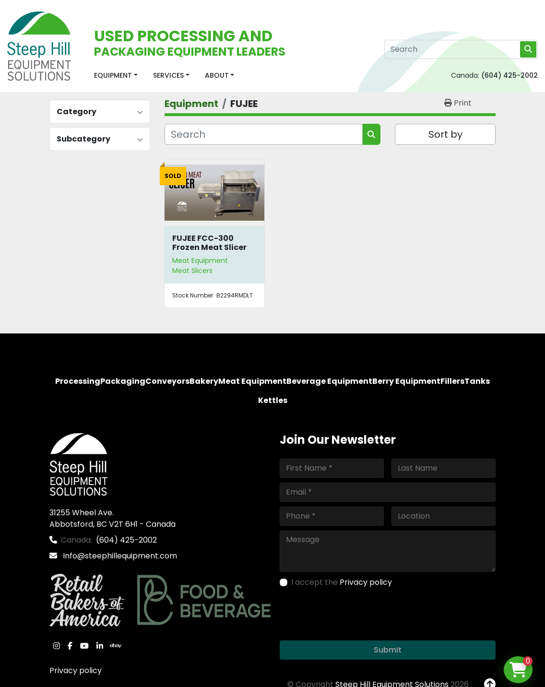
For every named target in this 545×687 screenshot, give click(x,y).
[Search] (461, 49)
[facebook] (70, 646)
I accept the (341, 582)
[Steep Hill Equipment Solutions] (78, 463)
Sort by (445, 134)
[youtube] (84, 646)
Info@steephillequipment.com (119, 555)
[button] (116, 76)
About (217, 75)
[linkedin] (99, 646)
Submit (388, 649)
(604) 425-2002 (509, 75)
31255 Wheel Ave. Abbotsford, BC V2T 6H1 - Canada (112, 518)
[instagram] (56, 646)
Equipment (113, 75)
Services (168, 75)
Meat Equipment (200, 260)
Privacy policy (75, 670)
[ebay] (115, 646)
